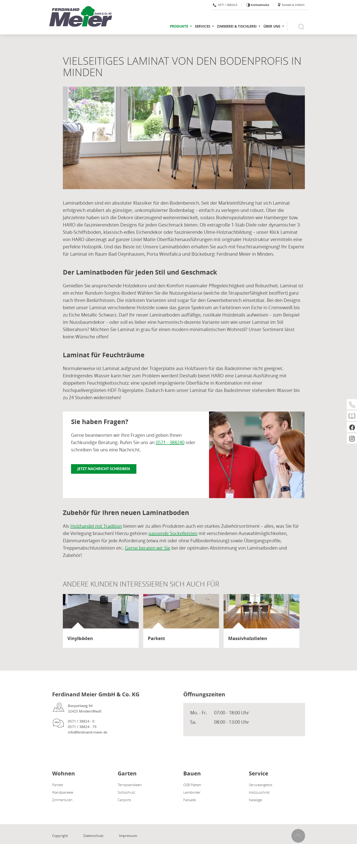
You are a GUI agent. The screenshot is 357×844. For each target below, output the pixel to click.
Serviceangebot (260, 784)
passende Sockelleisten (172, 533)
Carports (124, 800)
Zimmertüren (62, 800)
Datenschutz (93, 835)
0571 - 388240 (170, 442)
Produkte (179, 26)
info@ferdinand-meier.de (87, 732)
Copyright (60, 835)
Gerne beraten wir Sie (147, 548)
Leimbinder (192, 792)
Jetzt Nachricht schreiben (103, 468)
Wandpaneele (62, 792)
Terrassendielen (130, 784)
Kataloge (255, 800)
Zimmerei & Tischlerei (237, 26)
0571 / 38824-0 (225, 5)
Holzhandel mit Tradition (96, 526)
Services (202, 26)
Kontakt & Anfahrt (290, 5)
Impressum (128, 835)
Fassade (189, 800)
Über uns (271, 26)
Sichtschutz (126, 792)
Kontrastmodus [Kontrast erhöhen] (259, 5)
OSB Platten (192, 784)
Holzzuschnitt (259, 792)
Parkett (57, 784)
